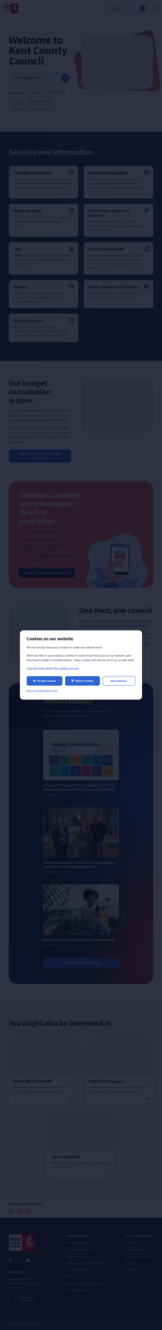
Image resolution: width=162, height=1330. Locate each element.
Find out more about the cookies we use (53, 668)
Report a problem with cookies (42, 691)
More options (119, 681)
